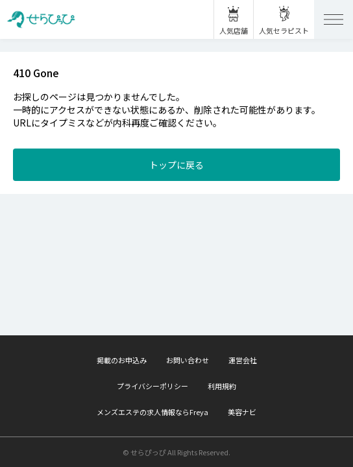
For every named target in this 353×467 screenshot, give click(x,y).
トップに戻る (176, 164)
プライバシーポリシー (152, 386)
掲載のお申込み (122, 360)
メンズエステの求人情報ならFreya (152, 412)
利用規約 (222, 386)
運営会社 (242, 360)
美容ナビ (242, 412)
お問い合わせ (187, 360)
